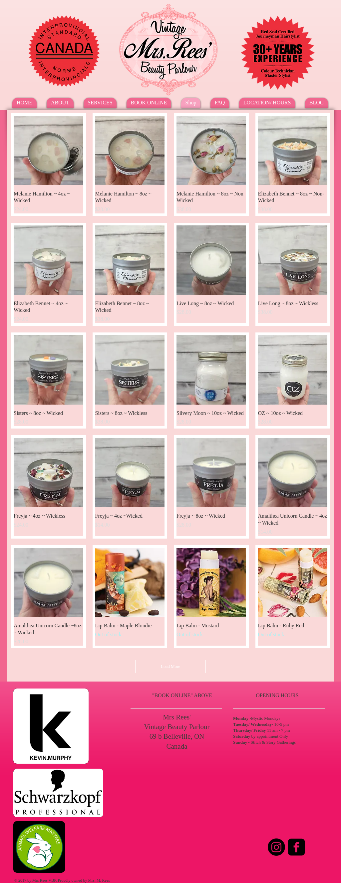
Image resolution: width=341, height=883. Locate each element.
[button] (100, 103)
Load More (170, 666)
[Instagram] (276, 847)
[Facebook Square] (296, 847)
